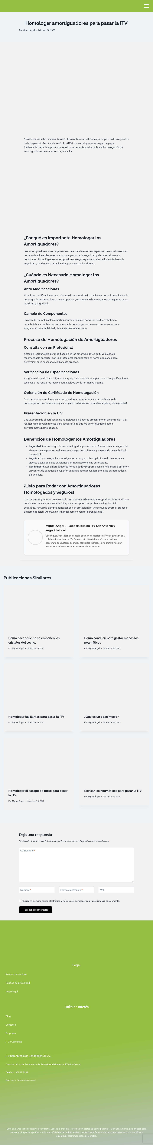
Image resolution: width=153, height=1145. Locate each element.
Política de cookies (16, 974)
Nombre (25, 889)
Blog (8, 1016)
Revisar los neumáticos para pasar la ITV (113, 791)
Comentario (27, 850)
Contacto (11, 1024)
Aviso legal (12, 991)
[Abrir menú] (146, 6)
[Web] (116, 890)
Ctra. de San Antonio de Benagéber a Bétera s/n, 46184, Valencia (48, 1064)
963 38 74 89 (22, 1072)
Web (102, 889)
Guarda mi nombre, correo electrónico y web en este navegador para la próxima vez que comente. (71, 901)
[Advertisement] (76, 64)
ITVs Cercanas (14, 1041)
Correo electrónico (71, 889)
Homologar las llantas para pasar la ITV (36, 717)
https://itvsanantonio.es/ (23, 1080)
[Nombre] (37, 890)
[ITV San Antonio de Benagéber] (15, 6)
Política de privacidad (18, 982)
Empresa (11, 1033)
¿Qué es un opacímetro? (101, 717)
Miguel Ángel (29, 30)
